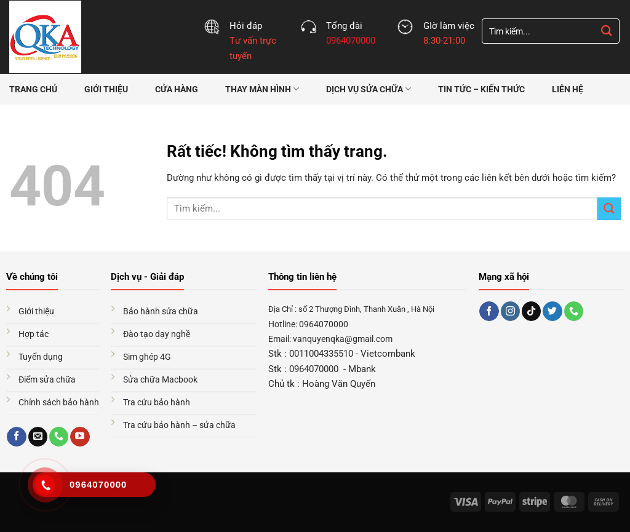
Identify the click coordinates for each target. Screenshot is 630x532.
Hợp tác (33, 334)
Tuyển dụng (40, 357)
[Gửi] (606, 31)
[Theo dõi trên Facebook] (16, 437)
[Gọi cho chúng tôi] (58, 437)
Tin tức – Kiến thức (481, 89)
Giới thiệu (106, 89)
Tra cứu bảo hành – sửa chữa (179, 425)
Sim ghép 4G (147, 357)
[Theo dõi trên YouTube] (79, 437)
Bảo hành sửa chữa (160, 311)
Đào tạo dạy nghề (156, 334)
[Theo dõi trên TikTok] (531, 311)
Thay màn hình (262, 89)
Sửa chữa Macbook (160, 379)
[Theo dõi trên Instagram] (510, 311)
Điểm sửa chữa (47, 379)
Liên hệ (567, 89)
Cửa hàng (176, 89)
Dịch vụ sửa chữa (368, 89)
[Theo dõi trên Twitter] (552, 311)
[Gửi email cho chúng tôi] (37, 437)
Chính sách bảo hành (58, 402)
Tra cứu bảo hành (156, 402)
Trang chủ (33, 89)
